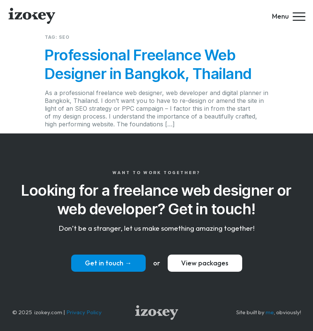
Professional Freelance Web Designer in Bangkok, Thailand (148, 64)
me (270, 312)
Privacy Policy (84, 312)
